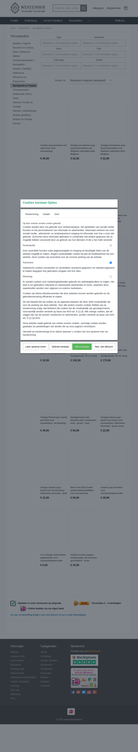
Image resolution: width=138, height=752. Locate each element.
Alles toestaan (82, 353)
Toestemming (31, 220)
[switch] (111, 252)
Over (56, 220)
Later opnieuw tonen (35, 353)
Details (46, 220)
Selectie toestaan (60, 353)
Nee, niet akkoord (104, 353)
